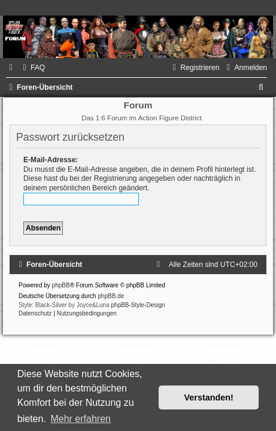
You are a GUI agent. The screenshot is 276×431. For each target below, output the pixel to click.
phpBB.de (111, 296)
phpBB (61, 285)
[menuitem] (32, 67)
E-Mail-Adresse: (50, 160)
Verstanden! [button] (208, 397)
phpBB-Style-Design (138, 305)
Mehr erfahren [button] (80, 419)
